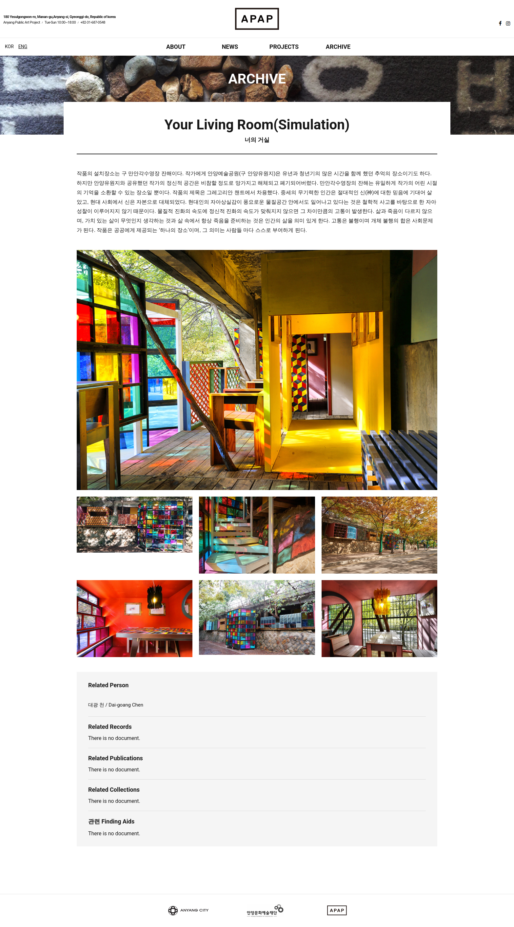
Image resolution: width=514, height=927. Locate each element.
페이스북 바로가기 (499, 23)
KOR (9, 46)
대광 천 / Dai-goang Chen (116, 705)
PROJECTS (284, 46)
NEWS (230, 46)
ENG (22, 46)
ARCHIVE (338, 46)
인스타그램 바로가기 (507, 23)
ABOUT (176, 46)
